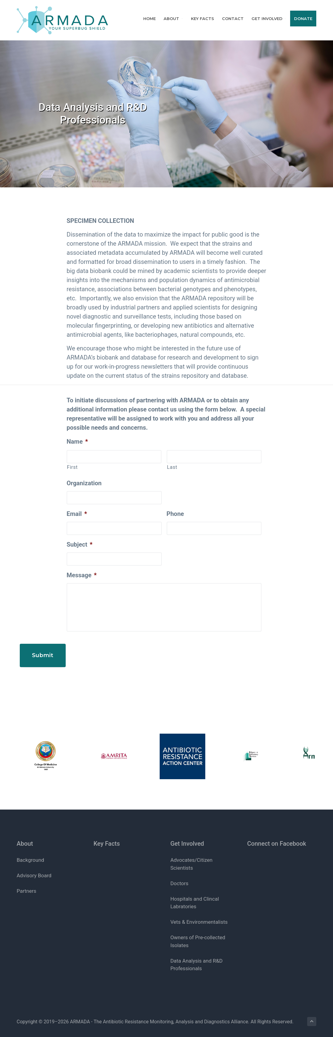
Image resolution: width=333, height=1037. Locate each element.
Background (30, 854)
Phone (175, 513)
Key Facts (106, 837)
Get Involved (187, 837)
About (25, 837)
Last (172, 467)
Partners (26, 885)
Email (77, 513)
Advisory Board (34, 869)
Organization (84, 483)
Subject (79, 544)
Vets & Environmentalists (198, 915)
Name (77, 441)
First (72, 467)
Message (82, 575)
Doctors (179, 877)
